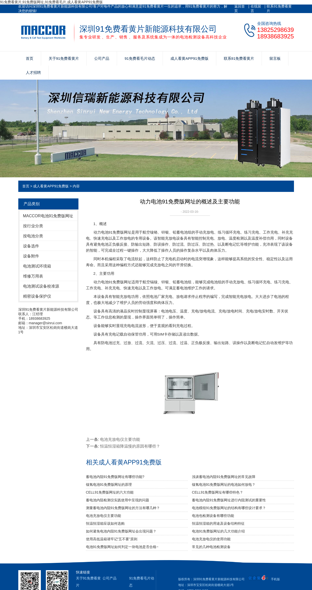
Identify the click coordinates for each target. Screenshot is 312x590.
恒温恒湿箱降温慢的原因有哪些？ (130, 446)
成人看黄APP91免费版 (189, 58)
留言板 (275, 58)
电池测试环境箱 (37, 266)
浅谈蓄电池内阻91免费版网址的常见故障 (224, 477)
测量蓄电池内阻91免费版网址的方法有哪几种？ (123, 508)
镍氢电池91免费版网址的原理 (109, 484)
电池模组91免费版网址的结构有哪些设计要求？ (229, 508)
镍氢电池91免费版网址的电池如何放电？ (224, 484)
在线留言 (256, 8)
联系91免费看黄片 (279, 8)
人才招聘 (33, 72)
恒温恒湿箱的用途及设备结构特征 (218, 523)
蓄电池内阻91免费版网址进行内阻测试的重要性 (229, 500)
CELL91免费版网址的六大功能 (110, 492)
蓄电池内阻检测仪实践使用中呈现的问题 (117, 500)
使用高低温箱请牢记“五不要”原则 (111, 539)
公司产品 (101, 58)
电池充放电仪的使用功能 (211, 539)
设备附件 (31, 256)
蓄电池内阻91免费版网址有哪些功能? (115, 477)
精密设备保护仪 (37, 296)
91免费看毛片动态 (140, 58)
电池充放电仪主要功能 (120, 439)
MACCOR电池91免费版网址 (48, 216)
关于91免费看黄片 (64, 58)
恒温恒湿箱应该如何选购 (105, 523)
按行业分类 (33, 226)
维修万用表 (33, 276)
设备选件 (31, 246)
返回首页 (239, 8)
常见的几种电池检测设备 (211, 547)
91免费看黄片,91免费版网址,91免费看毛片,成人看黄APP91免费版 (51, 2)
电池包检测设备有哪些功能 (213, 516)
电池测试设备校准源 (41, 286)
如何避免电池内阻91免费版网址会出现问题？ (121, 531)
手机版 (275, 579)
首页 (29, 58)
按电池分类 (33, 236)
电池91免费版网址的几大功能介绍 (218, 531)
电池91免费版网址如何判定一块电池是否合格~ (122, 547)
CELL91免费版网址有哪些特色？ (217, 492)
